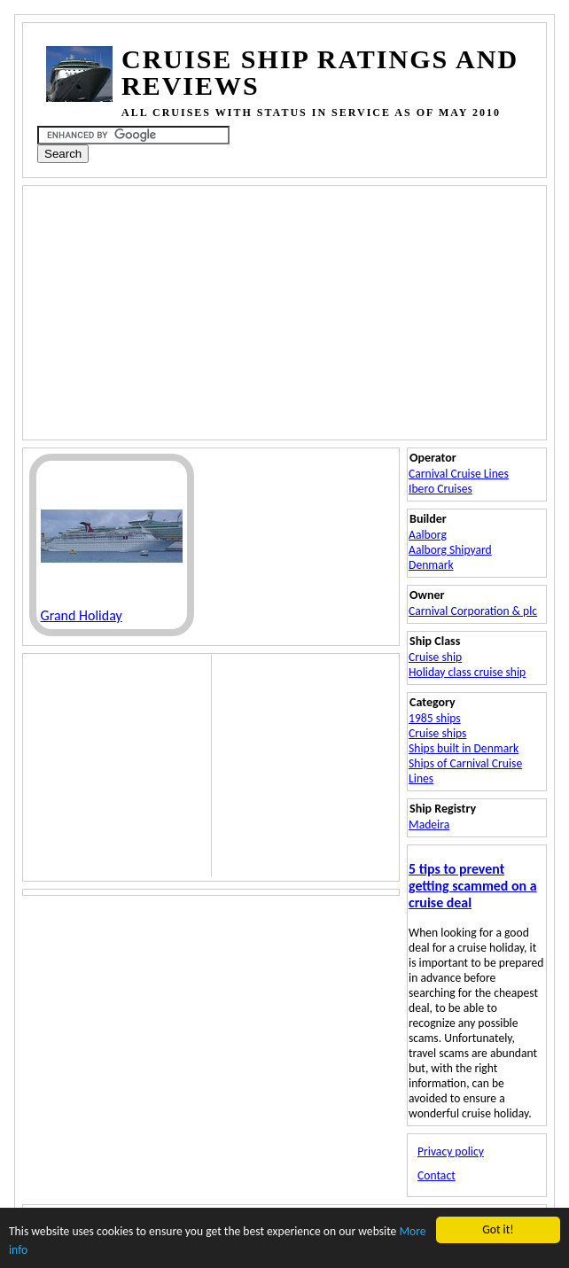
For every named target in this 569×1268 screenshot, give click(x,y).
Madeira (429, 824)
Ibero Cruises (440, 488)
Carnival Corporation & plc (473, 610)
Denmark (431, 564)
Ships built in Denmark (463, 748)
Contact (436, 1175)
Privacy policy (450, 1151)
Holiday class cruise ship (467, 672)
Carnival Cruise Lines (459, 473)
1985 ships (435, 718)
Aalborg (428, 534)
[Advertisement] (255, 311)
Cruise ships (437, 733)
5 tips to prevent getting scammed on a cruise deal (472, 885)
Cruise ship (435, 657)
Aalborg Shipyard (450, 549)
